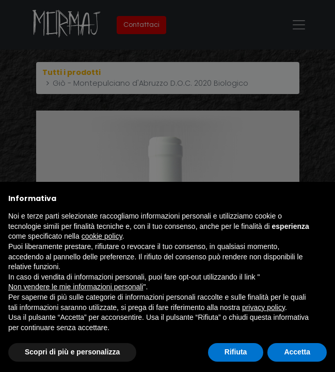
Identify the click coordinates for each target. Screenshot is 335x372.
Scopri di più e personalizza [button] (72, 352)
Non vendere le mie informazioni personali (75, 287)
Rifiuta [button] (236, 352)
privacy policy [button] (263, 307)
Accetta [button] (297, 352)
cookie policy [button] (102, 236)
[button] (321, 198)
